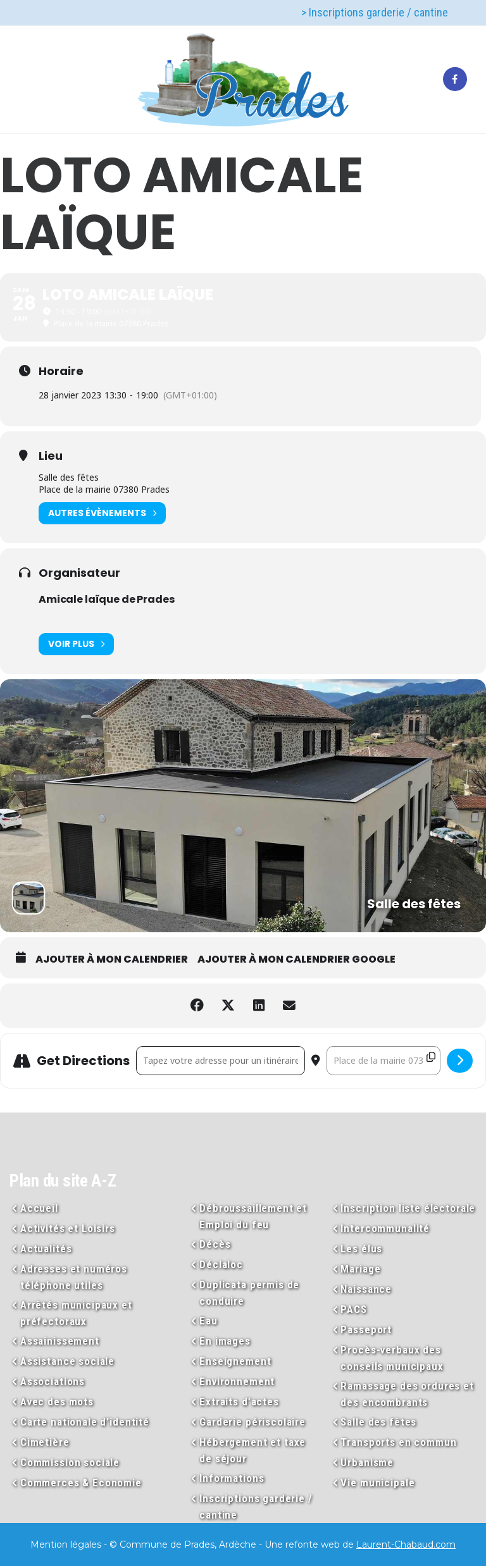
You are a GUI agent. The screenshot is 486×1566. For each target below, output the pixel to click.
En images (225, 1341)
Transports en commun (398, 1442)
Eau (208, 1320)
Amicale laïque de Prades (107, 599)
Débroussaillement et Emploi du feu (253, 1216)
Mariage (360, 1268)
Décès (214, 1244)
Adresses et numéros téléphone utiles (73, 1277)
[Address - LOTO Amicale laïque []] (220, 1060)
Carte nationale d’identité (84, 1421)
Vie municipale (377, 1482)
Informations (231, 1478)
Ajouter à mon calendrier (111, 959)
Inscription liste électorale (407, 1208)
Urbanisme (367, 1462)
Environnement (237, 1381)
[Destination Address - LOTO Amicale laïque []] (383, 1060)
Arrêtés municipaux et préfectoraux (76, 1313)
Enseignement (235, 1361)
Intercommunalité (385, 1228)
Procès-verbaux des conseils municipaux (391, 1357)
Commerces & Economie (81, 1482)
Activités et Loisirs (67, 1228)
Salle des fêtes (378, 1421)
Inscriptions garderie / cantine (256, 1506)
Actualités (46, 1248)
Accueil (39, 1208)
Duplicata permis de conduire (249, 1292)
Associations (52, 1381)
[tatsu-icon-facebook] (455, 79)
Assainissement (59, 1341)
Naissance (366, 1289)
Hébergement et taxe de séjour (252, 1450)
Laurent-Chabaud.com (406, 1544)
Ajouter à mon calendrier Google (296, 959)
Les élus (361, 1248)
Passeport (366, 1329)
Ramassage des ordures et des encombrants (406, 1394)
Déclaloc (221, 1264)
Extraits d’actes (239, 1401)
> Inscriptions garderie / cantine (374, 12)
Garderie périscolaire (252, 1421)
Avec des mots (57, 1401)
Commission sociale (70, 1462)
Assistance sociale (67, 1361)
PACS (353, 1309)
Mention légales (65, 1544)
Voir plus (76, 644)
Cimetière (45, 1442)
